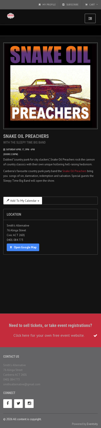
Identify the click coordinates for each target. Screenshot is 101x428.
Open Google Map (23, 247)
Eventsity (92, 424)
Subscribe (70, 4)
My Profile (47, 4)
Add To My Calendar (22, 201)
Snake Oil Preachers (74, 171)
